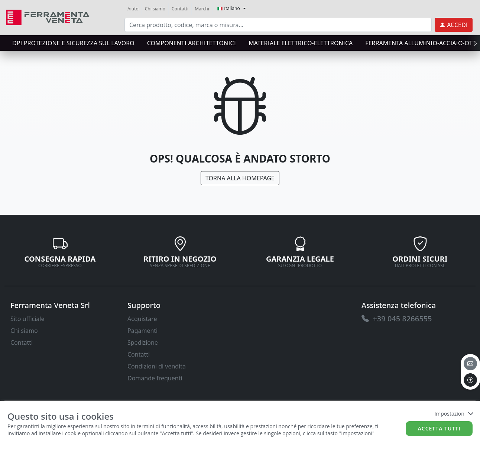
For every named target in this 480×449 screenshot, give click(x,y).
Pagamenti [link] (142, 331)
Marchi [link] (202, 9)
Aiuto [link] (133, 9)
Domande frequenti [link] (154, 378)
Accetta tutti (439, 428)
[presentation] (473, 43)
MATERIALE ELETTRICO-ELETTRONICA (301, 43)
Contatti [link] (180, 9)
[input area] (278, 25)
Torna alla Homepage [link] (240, 178)
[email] (470, 363)
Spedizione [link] (142, 342)
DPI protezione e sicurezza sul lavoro (73, 43)
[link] (47, 16)
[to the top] (470, 380)
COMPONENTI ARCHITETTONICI (191, 43)
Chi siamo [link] (155, 9)
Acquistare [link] (142, 319)
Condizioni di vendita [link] (156, 366)
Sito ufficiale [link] (27, 319)
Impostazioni (453, 413)
